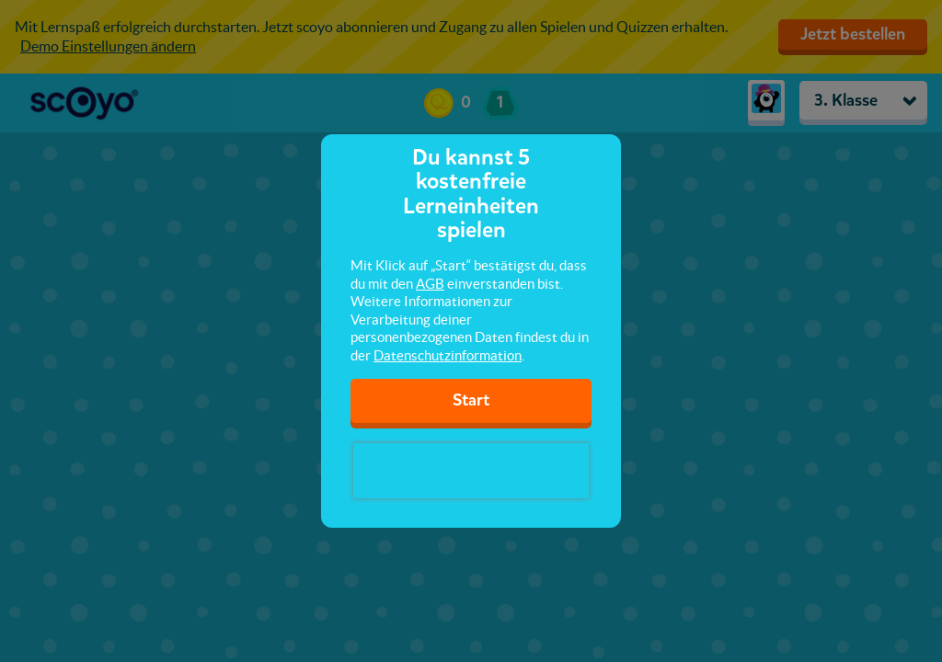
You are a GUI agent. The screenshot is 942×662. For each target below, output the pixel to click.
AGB (430, 283)
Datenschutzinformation (447, 355)
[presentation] (471, 470)
